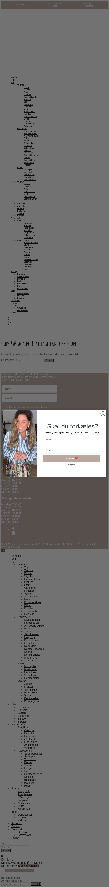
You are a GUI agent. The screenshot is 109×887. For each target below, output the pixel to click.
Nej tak (71, 464)
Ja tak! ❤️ (72, 458)
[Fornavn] (71, 439)
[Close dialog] (103, 414)
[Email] (71, 450)
